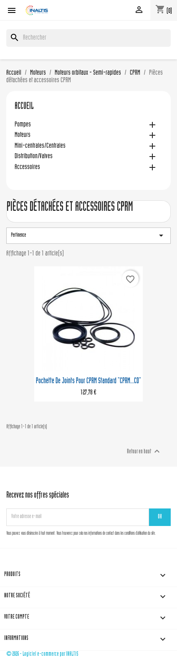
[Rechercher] (88, 38)
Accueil (24, 107)
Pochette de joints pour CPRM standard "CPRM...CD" (88, 381)
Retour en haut (144, 451)
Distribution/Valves (34, 156)
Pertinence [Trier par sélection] (88, 235)
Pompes (23, 125)
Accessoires (27, 167)
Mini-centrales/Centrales (40, 146)
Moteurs (22, 135)
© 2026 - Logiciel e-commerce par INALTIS (42, 654)
